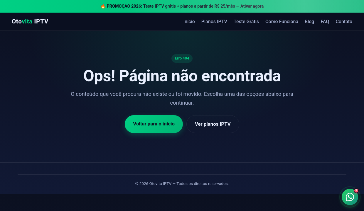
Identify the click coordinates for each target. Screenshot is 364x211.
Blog (309, 21)
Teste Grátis (246, 21)
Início (189, 21)
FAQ (325, 21)
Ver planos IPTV (213, 124)
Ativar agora (252, 6)
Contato (344, 21)
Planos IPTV (214, 21)
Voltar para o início (154, 124)
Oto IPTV (30, 21)
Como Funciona (281, 21)
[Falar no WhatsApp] (350, 197)
